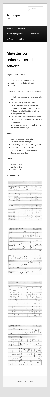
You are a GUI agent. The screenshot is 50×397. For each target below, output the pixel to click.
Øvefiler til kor (34, 34)
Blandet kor (22, 28)
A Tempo (13, 15)
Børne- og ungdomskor (16, 34)
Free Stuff (10, 28)
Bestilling (20, 39)
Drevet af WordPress (25, 381)
